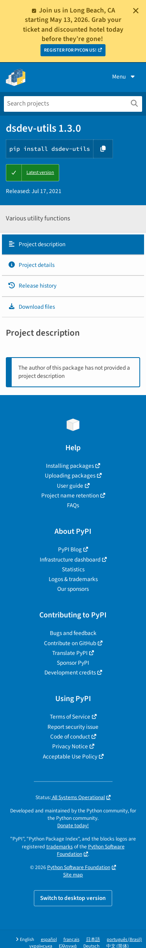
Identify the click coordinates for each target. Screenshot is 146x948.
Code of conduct (70, 736)
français (71, 939)
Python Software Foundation (91, 850)
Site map (73, 874)
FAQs (73, 505)
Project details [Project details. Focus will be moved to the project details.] (31, 265)
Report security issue (73, 727)
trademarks (59, 846)
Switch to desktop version (73, 898)
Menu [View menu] (124, 76)
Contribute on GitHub (70, 643)
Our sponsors (73, 589)
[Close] (136, 10)
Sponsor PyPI (73, 662)
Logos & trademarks (73, 579)
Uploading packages (70, 475)
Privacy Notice (70, 746)
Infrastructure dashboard (70, 559)
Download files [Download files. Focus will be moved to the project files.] (31, 306)
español (49, 939)
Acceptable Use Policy (70, 756)
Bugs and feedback (73, 633)
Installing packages (70, 465)
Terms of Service (70, 716)
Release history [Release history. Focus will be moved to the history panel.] (32, 285)
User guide (70, 485)
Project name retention (70, 495)
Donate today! (73, 825)
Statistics (73, 569)
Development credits (70, 672)
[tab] (73, 244)
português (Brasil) (124, 939)
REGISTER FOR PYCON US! (70, 50)
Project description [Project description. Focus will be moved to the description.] (36, 244)
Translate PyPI (70, 653)
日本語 (93, 939)
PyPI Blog (70, 549)
